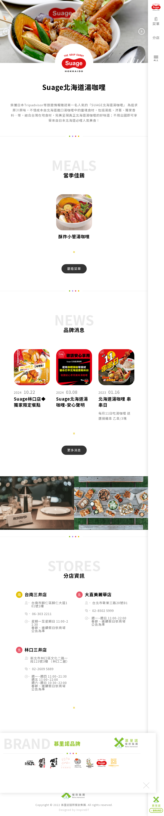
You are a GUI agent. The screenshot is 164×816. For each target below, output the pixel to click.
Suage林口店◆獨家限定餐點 (30, 402)
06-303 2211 (42, 613)
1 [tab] (74, 252)
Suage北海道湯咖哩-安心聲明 (72, 402)
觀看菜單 (74, 268)
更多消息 (74, 450)
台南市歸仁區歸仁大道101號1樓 (49, 604)
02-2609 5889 (43, 669)
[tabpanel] (74, 220)
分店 (156, 35)
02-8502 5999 (103, 610)
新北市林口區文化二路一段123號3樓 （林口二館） (49, 660)
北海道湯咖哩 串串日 (114, 402)
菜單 (156, 21)
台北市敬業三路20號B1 (110, 603)
